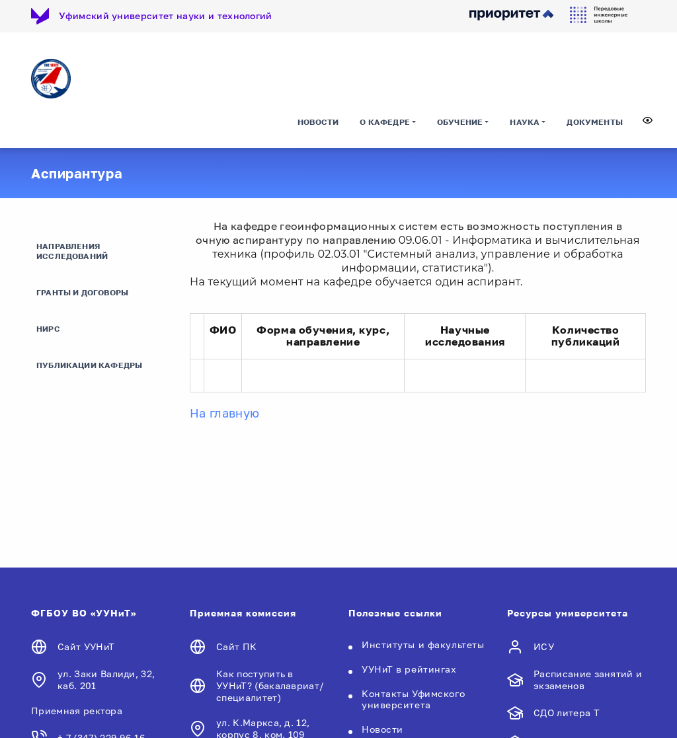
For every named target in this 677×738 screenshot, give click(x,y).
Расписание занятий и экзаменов (588, 679)
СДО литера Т (567, 712)
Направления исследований (72, 251)
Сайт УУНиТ (86, 646)
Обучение (460, 122)
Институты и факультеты (423, 644)
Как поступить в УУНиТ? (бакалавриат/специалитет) (270, 685)
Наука (524, 122)
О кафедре (385, 122)
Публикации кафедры (89, 365)
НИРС (48, 329)
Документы (595, 122)
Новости (318, 122)
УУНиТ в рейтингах (409, 669)
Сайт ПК (236, 646)
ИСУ (544, 646)
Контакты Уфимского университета (413, 699)
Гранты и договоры (82, 292)
